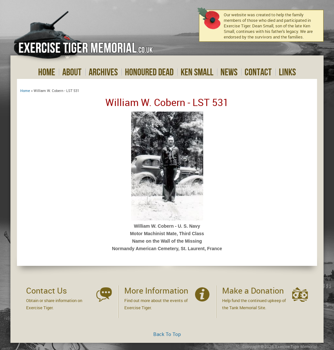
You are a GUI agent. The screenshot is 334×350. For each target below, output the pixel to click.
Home (46, 72)
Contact (258, 72)
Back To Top (167, 334)
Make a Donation (253, 290)
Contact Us (46, 290)
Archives (103, 72)
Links (287, 72)
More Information (156, 290)
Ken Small (197, 72)
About (72, 72)
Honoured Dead (149, 72)
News (228, 72)
